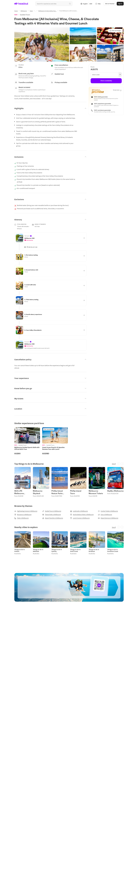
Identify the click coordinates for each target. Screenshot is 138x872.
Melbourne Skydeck (37, 492)
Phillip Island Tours (75, 492)
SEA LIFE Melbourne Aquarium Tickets (22, 492)
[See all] (114, 464)
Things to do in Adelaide (38, 550)
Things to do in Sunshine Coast (112, 550)
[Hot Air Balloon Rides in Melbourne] (82, 514)
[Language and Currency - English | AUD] (86, 3)
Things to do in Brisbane (94, 550)
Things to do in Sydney (56, 550)
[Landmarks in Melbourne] (79, 511)
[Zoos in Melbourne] (105, 514)
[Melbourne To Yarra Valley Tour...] (47, 11)
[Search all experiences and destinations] (53, 4)
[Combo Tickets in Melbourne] (108, 511)
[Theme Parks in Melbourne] (51, 514)
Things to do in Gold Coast (75, 550)
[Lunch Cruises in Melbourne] (80, 518)
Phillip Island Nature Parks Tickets (57, 492)
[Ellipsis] (35, 11)
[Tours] (31, 11)
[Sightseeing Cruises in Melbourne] (25, 511)
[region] (69, 441)
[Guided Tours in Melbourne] (51, 511)
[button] (110, 3)
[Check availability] (106, 80)
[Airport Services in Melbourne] (108, 518)
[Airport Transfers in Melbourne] (52, 518)
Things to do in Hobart (19, 550)
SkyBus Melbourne (115, 491)
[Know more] (117, 90)
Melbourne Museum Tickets (96, 492)
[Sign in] (120, 3)
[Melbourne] (24, 11)
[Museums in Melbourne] (22, 514)
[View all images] (115, 30)
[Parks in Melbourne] (21, 518)
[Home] (16, 11)
